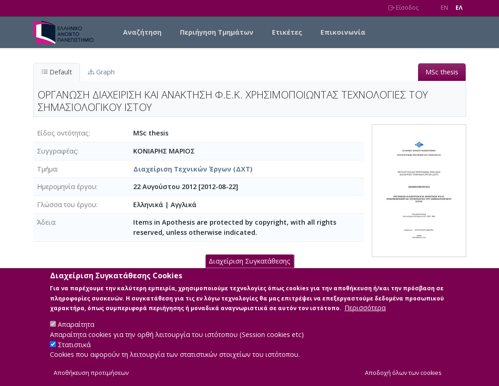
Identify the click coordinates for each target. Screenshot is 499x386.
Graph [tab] (101, 71)
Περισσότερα (365, 317)
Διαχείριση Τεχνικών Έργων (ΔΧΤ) (193, 169)
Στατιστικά (74, 354)
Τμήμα (47, 169)
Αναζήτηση (142, 32)
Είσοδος (403, 8)
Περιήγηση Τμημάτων (216, 32)
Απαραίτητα (76, 334)
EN (444, 8)
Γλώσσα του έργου (66, 204)
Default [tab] (56, 71)
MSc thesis (441, 71)
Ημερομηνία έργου (66, 186)
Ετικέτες (287, 32)
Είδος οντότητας (63, 133)
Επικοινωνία (342, 32)
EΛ (459, 8)
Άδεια (46, 222)
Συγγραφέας (57, 151)
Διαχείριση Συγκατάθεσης (249, 271)
